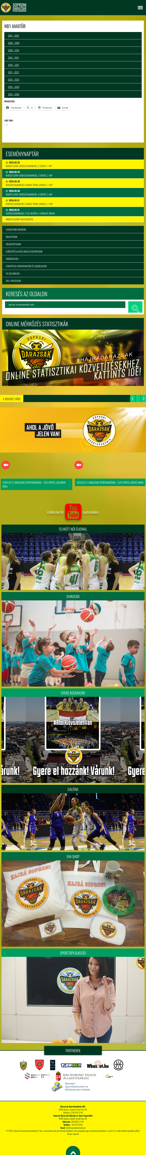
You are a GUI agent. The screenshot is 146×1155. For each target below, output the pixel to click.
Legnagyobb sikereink (16, 229)
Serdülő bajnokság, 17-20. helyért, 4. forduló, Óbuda (30, 211)
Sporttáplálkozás (73, 953)
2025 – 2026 (13, 94)
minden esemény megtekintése (19, 219)
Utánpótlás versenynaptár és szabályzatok (26, 266)
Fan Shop (73, 856)
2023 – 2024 (13, 87)
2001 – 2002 (13, 35)
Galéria (73, 789)
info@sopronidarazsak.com (76, 1127)
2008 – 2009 (13, 43)
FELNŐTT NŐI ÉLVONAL (73, 529)
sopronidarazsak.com (51, 1130)
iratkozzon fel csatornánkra (73, 512)
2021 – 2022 (13, 72)
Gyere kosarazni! (73, 693)
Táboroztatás (12, 259)
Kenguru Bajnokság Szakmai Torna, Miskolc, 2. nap (29, 202)
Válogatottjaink (13, 244)
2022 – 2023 (13, 79)
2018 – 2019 (13, 57)
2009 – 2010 (13, 50)
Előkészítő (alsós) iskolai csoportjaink (24, 251)
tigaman (76, 1133)
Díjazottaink (11, 237)
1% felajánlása (13, 273)
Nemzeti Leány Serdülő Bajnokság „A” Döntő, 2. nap (29, 173)
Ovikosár (72, 596)
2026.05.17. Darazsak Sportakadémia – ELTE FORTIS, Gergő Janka (110, 482)
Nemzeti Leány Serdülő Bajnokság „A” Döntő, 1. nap (29, 164)
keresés (135, 306)
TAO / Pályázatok (13, 281)
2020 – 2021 (13, 65)
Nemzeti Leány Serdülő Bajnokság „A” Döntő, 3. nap (29, 192)
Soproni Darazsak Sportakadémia (26, 1130)
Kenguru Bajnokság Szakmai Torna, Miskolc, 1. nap (29, 183)
